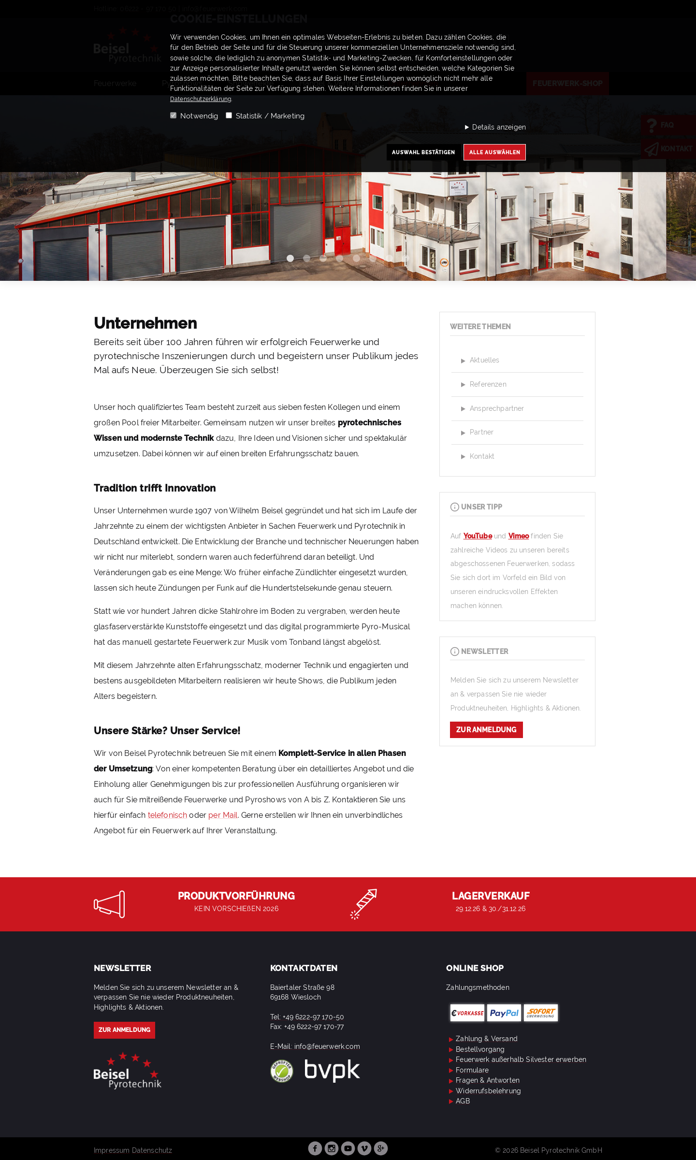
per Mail (222, 815)
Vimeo (518, 536)
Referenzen (482, 385)
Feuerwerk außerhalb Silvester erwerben (516, 1059)
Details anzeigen (499, 127)
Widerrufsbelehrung (483, 1091)
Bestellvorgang (475, 1049)
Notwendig (199, 116)
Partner (475, 433)
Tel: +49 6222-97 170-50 (307, 1017)
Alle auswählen (490, 154)
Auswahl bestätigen (408, 154)
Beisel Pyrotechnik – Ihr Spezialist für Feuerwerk (127, 1071)
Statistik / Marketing (270, 116)
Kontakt (476, 457)
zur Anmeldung (486, 730)
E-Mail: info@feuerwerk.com (315, 1046)
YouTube (478, 536)
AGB (457, 1101)
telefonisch (168, 815)
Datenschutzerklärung (205, 98)
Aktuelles (479, 361)
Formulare (467, 1070)
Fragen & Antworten (483, 1080)
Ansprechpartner (491, 409)
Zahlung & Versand (482, 1039)
